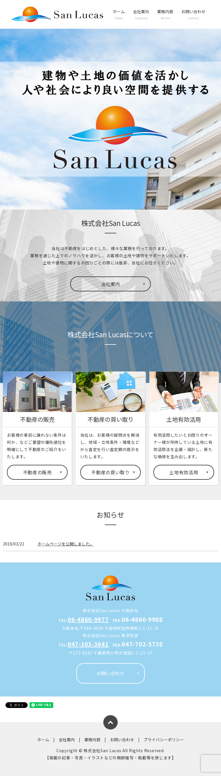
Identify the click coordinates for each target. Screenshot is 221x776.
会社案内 (141, 14)
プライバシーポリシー (164, 739)
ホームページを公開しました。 (65, 544)
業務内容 (165, 14)
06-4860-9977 (88, 619)
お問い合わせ (193, 14)
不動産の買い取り (110, 472)
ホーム (119, 14)
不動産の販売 (37, 472)
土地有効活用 (183, 472)
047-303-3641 (88, 644)
